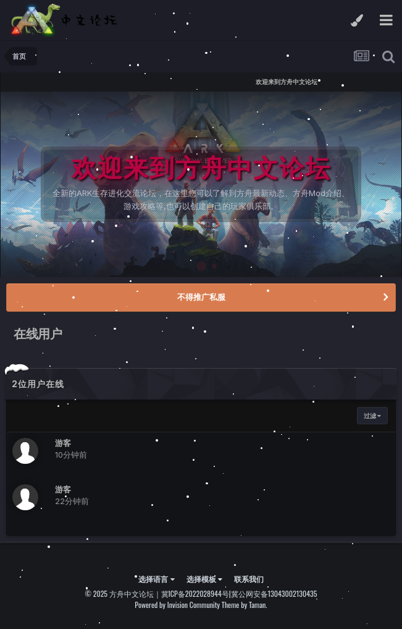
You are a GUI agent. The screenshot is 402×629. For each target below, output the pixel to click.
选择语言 (156, 578)
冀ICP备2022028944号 (195, 593)
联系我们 (249, 578)
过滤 (372, 415)
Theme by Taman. (244, 604)
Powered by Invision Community (177, 604)
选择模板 (204, 578)
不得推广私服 (201, 297)
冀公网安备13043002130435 (274, 593)
